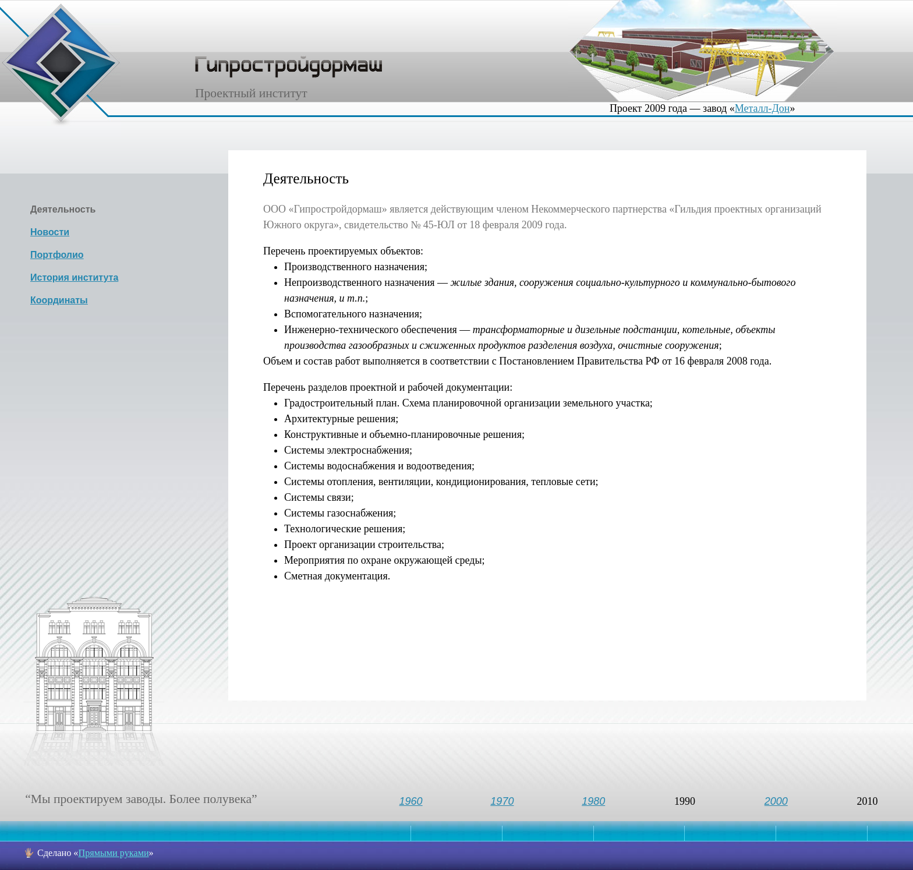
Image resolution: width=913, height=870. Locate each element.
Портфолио (57, 255)
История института (74, 277)
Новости (49, 232)
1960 (411, 801)
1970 (502, 801)
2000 (776, 801)
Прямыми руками (113, 853)
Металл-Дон (762, 108)
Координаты (59, 300)
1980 (593, 801)
